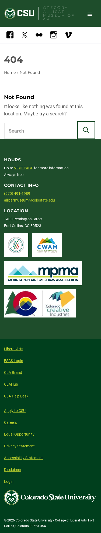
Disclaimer (12, 470)
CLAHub (11, 384)
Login (8, 481)
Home (10, 72)
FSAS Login (13, 361)
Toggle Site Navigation (89, 14)
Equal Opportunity (19, 434)
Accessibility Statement (23, 458)
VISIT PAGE (23, 168)
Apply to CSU (15, 410)
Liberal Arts (13, 349)
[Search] (86, 130)
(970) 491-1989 (17, 193)
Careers (10, 422)
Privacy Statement (19, 446)
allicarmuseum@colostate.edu (29, 200)
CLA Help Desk (16, 396)
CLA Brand (13, 372)
